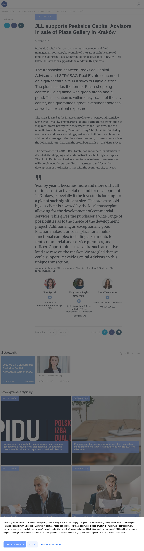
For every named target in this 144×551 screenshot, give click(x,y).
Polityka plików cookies (51, 544)
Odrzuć (32, 544)
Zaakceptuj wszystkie (14, 544)
